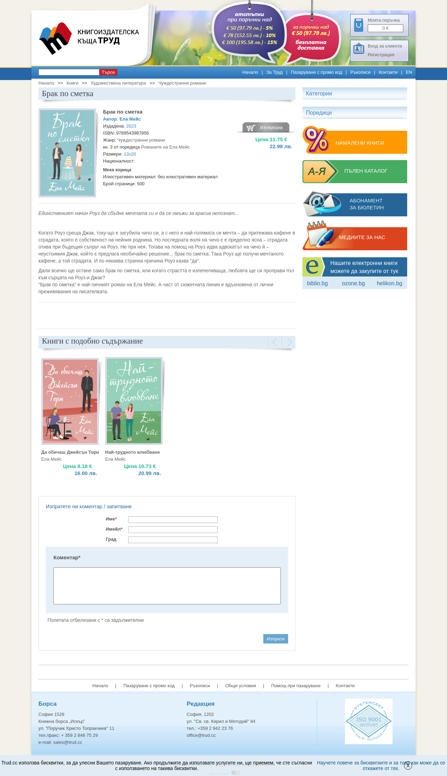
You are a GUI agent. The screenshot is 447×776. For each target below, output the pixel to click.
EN (409, 72)
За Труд (274, 72)
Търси (108, 72)
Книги (72, 83)
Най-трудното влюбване (132, 452)
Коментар (66, 557)
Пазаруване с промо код (316, 72)
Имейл (114, 529)
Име (111, 519)
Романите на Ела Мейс (165, 147)
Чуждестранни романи (182, 83)
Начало (250, 72)
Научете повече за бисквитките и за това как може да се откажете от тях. (381, 765)
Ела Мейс (130, 119)
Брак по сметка (122, 112)
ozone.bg (353, 283)
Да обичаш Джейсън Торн (70, 452)
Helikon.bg (389, 283)
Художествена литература (118, 83)
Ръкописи (360, 72)
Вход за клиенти (385, 46)
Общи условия (240, 685)
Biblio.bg (317, 283)
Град (111, 539)
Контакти (388, 72)
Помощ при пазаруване (296, 685)
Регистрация (381, 54)
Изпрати (276, 638)
